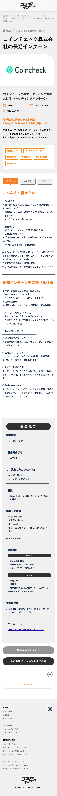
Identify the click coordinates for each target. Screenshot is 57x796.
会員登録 (6, 715)
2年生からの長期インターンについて (15, 769)
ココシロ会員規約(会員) (11, 729)
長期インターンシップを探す (15, 18)
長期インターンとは (10, 744)
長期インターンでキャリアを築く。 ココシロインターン (26, 16)
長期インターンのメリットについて (15, 747)
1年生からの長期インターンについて (15, 765)
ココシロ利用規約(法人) (11, 733)
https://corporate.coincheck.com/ (26, 629)
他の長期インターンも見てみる (28, 661)
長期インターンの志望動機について (15, 755)
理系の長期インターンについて (13, 762)
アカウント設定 (8, 718)
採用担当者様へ (8, 711)
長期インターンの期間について (13, 751)
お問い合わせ (7, 725)
